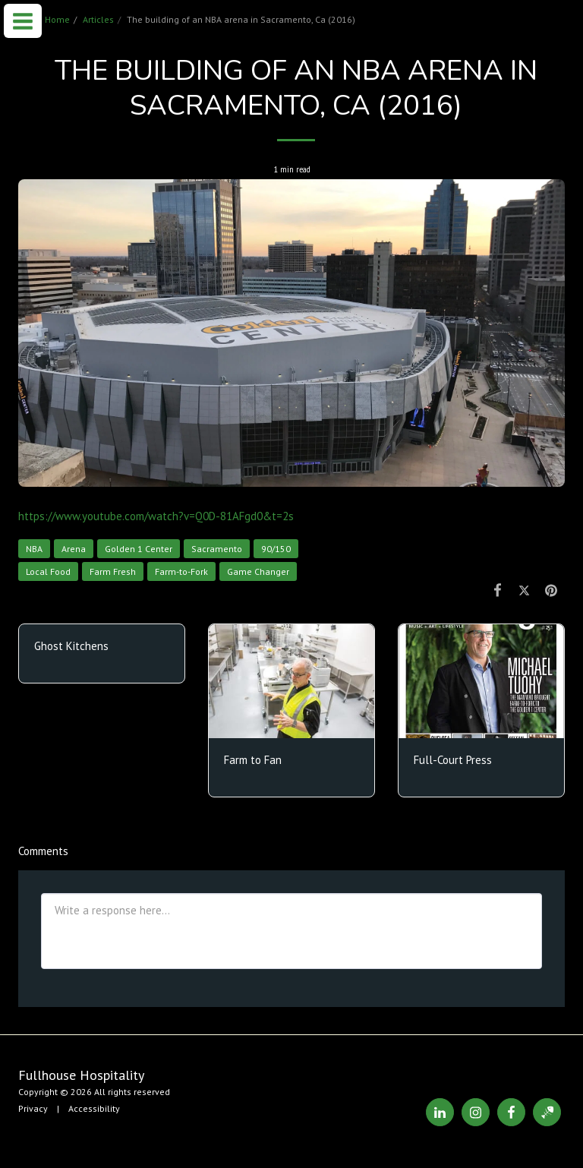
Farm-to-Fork (181, 571)
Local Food (48, 571)
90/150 (276, 548)
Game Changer (258, 571)
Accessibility (94, 1108)
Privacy (33, 1108)
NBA (34, 548)
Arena (73, 548)
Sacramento (216, 548)
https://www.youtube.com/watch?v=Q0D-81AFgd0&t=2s (156, 516)
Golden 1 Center (138, 548)
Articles (98, 19)
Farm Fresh (113, 571)
